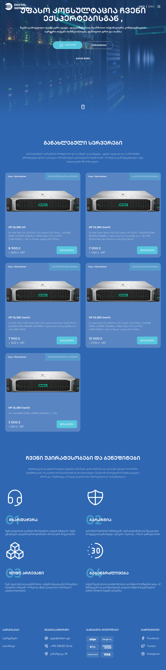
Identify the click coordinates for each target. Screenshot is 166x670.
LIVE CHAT (67, 45)
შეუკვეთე (67, 253)
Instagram (153, 653)
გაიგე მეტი (83, 58)
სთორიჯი (9, 646)
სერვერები (99, 45)
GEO (142, 6)
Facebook (153, 638)
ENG (151, 6)
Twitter (151, 646)
